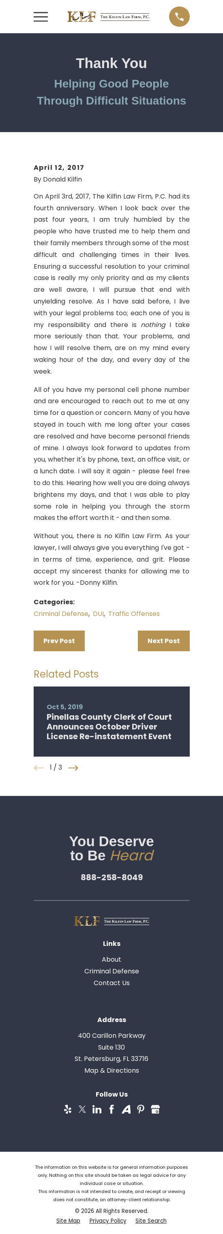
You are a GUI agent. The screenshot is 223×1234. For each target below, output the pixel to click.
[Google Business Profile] (155, 1109)
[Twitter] (82, 1109)
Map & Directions (111, 1070)
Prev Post (59, 641)
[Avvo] (126, 1109)
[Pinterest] (140, 1109)
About (111, 959)
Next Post (164, 641)
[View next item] (73, 768)
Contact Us (112, 983)
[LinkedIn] (96, 1109)
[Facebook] (111, 1109)
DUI (98, 613)
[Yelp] (67, 1109)
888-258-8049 (112, 877)
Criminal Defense (61, 613)
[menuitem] (68, 1221)
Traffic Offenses (134, 613)
